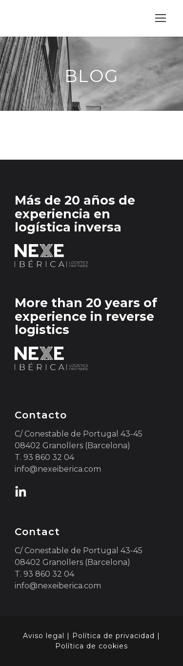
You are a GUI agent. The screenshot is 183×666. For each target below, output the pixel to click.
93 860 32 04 (48, 457)
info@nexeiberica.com (58, 469)
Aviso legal (43, 635)
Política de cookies (91, 646)
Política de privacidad (113, 635)
